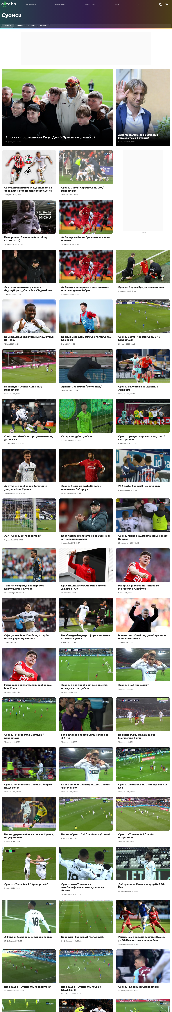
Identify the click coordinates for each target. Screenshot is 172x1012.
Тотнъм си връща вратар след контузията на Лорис (24, 587)
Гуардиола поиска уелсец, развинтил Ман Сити (28, 686)
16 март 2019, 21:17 (69, 742)
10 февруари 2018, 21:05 (128, 991)
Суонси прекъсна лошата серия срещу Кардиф (142, 537)
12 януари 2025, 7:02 (12, 195)
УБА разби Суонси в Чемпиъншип (139, 486)
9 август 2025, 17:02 (126, 142)
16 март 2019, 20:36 (12, 792)
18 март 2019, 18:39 (126, 689)
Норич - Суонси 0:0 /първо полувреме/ (85, 834)
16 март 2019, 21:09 (126, 742)
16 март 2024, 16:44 (69, 195)
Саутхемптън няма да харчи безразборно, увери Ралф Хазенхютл (28, 288)
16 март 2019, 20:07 (126, 792)
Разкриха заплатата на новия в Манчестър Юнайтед (138, 587)
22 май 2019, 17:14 (125, 642)
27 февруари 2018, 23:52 (128, 891)
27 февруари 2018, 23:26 (14, 941)
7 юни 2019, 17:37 (11, 642)
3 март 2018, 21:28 (12, 888)
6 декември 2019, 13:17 (70, 543)
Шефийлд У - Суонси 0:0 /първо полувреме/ (81, 988)
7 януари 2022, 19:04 (12, 294)
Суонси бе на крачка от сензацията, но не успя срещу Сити (84, 686)
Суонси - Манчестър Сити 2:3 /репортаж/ (24, 736)
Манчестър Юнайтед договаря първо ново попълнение (142, 637)
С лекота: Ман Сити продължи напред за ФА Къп (28, 438)
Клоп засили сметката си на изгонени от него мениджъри (85, 537)
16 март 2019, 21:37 (12, 742)
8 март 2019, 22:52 (69, 838)
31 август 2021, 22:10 (70, 294)
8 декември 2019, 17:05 (13, 540)
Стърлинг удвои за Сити (77, 436)
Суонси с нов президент (133, 685)
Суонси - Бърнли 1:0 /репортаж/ (138, 986)
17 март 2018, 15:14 (126, 841)
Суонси (11, 15)
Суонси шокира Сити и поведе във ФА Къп (142, 786)
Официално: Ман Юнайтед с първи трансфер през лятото (26, 637)
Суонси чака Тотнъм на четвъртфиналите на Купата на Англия (82, 887)
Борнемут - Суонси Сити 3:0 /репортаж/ (23, 388)
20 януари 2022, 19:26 (70, 244)
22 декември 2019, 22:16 (71, 493)
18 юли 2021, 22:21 (11, 344)
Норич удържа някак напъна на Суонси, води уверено (29, 836)
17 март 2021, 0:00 (12, 394)
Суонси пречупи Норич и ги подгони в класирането (141, 438)
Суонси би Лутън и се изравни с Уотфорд (138, 388)
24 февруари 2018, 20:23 (71, 941)
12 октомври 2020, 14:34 (14, 493)
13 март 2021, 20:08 (69, 390)
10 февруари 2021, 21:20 (14, 443)
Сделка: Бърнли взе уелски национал (141, 287)
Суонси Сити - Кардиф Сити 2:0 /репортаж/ (82, 189)
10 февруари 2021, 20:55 (71, 440)
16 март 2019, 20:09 (69, 792)
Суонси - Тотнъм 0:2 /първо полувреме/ (136, 836)
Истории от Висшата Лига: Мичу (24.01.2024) (25, 239)
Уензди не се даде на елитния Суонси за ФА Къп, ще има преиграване (141, 938)
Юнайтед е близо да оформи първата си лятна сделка (85, 637)
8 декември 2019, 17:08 (127, 490)
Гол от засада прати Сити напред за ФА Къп (84, 736)
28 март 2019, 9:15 (12, 692)
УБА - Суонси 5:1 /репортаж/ (22, 535)
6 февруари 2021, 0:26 (127, 443)
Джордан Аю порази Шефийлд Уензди (28, 937)
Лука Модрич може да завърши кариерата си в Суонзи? (138, 136)
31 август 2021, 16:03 (127, 291)
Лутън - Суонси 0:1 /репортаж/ (81, 386)
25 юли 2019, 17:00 (68, 593)
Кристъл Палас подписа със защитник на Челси (29, 338)
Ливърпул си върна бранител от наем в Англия (85, 239)
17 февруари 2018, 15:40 (71, 994)
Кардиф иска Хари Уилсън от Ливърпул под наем (86, 338)
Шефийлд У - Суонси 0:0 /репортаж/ (27, 986)
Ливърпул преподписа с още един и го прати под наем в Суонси (85, 288)
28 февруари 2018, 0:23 (71, 894)
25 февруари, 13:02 (13, 142)
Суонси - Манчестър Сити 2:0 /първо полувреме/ (28, 786)
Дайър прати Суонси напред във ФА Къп (141, 886)
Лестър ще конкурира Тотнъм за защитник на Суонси (25, 487)
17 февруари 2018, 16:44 (128, 944)
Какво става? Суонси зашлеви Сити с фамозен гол (85, 786)
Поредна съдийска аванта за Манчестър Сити (136, 736)
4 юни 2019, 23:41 (68, 642)
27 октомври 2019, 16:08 (128, 543)
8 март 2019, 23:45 (12, 841)
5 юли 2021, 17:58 (68, 344)
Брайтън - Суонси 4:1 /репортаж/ (82, 937)
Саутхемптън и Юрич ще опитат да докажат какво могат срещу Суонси (28, 189)
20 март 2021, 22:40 (126, 344)
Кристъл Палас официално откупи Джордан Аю (83, 587)
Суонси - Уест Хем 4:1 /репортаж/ (26, 884)
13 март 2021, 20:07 (126, 394)
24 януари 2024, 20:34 (13, 244)
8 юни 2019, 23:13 (125, 593)
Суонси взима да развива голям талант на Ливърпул (81, 487)
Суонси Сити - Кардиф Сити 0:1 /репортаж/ (139, 338)
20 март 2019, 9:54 (69, 692)
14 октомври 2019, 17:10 (14, 593)
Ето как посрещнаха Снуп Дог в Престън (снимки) (50, 137)
